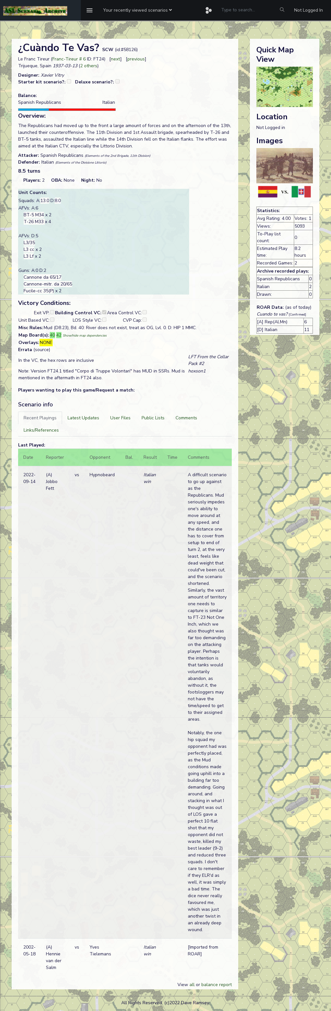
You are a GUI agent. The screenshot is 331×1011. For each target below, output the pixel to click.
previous (136, 59)
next (115, 59)
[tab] (40, 418)
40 (52, 335)
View (183, 985)
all (192, 985)
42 (58, 335)
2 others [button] (88, 66)
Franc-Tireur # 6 (69, 59)
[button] (137, 10)
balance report (216, 985)
